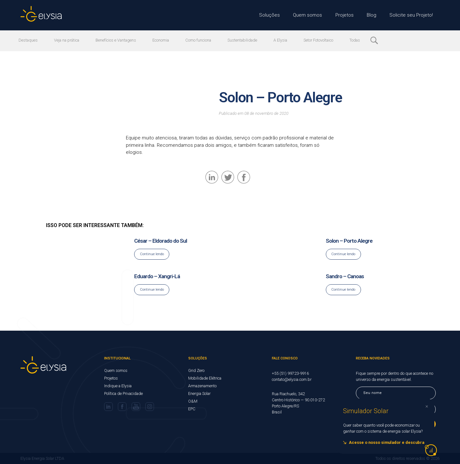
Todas (362, 40)
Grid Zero (196, 370)
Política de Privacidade (123, 393)
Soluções (272, 15)
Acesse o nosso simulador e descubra (386, 442)
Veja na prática (68, 40)
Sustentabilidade (247, 40)
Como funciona (202, 40)
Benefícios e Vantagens (118, 40)
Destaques (28, 40)
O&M (192, 401)
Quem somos (310, 15)
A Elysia (286, 40)
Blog (374, 15)
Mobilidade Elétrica (204, 378)
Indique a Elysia (118, 385)
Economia (164, 40)
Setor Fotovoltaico (325, 40)
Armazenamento (202, 385)
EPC (191, 408)
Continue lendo (152, 254)
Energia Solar (199, 393)
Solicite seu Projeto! (412, 15)
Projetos (347, 15)
